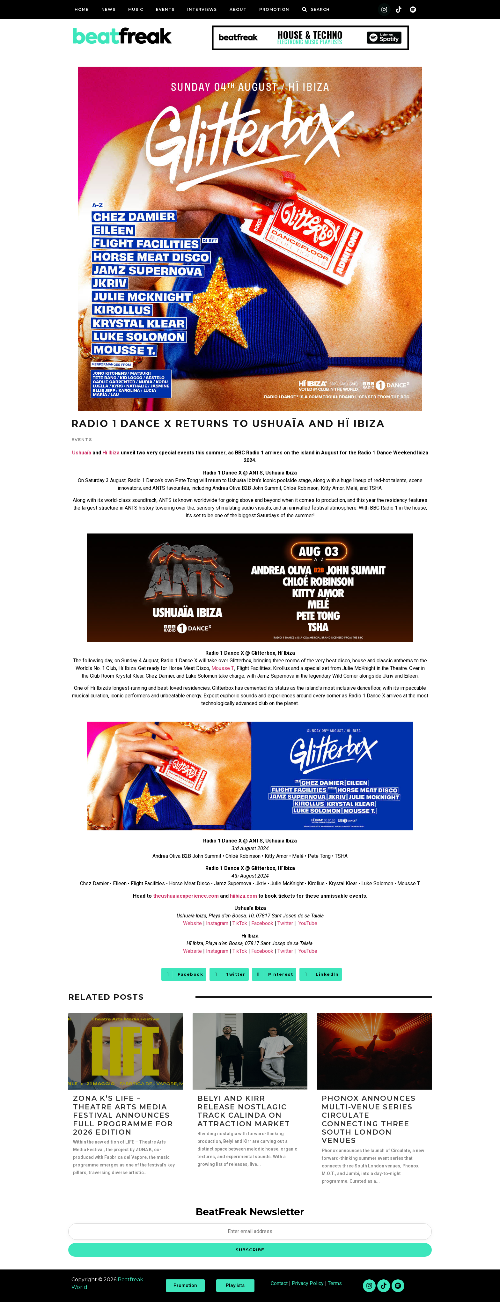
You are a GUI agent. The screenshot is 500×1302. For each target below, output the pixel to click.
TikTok (239, 923)
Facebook (262, 923)
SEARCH (320, 9)
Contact (279, 1283)
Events (165, 9)
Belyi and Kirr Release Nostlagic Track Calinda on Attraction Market (243, 1111)
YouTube (307, 923)
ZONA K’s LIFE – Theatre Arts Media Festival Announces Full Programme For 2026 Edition (123, 1115)
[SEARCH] (304, 9)
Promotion (274, 9)
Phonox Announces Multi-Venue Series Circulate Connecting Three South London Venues (369, 1119)
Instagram (217, 923)
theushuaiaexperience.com (186, 896)
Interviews (202, 9)
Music (135, 9)
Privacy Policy (308, 1283)
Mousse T (222, 668)
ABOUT (238, 9)
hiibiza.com (243, 896)
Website (192, 923)
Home (82, 9)
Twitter (285, 923)
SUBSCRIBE (250, 1249)
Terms (335, 1283)
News (108, 9)
